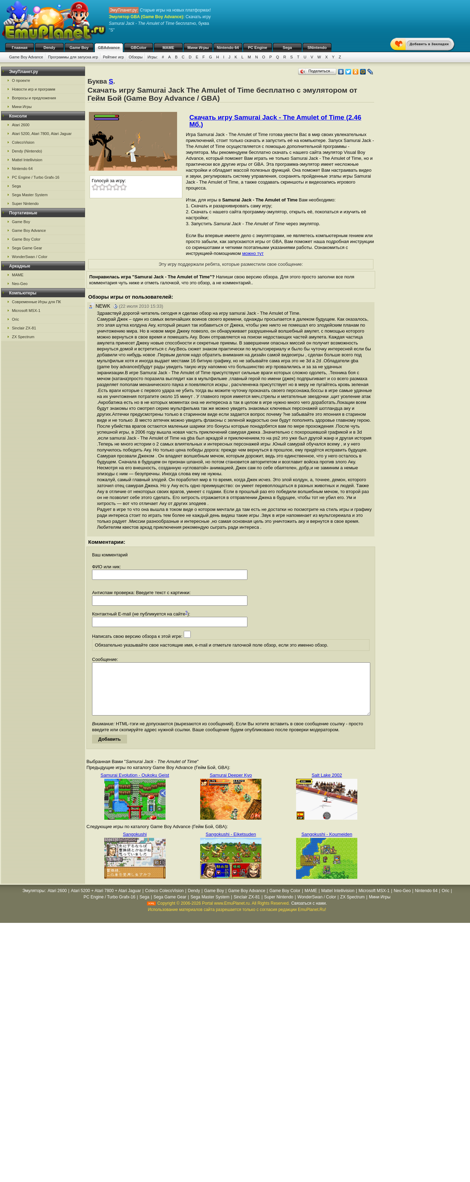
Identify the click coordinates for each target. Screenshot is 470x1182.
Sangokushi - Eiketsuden (231, 844)
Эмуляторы (33, 901)
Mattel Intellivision (27, 160)
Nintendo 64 (228, 47)
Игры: (152, 57)
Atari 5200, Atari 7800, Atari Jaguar (42, 133)
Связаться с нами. (309, 913)
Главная (20, 47)
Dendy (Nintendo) (27, 151)
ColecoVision (23, 142)
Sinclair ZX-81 (24, 328)
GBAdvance (109, 47)
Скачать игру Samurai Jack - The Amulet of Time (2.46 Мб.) (275, 121)
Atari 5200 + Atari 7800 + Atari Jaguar (106, 901)
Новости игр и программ (33, 89)
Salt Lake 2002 (326, 785)
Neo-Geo (20, 284)
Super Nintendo (25, 203)
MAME (168, 47)
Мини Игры (198, 47)
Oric (15, 319)
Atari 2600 (20, 125)
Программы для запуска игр (73, 57)
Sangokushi (135, 844)
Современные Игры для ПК (36, 302)
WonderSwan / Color (29, 257)
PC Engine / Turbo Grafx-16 (35, 177)
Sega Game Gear (27, 248)
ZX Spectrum (23, 337)
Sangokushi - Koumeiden (326, 844)
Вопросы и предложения (34, 98)
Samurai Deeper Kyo (231, 785)
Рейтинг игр (113, 57)
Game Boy (79, 47)
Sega (287, 47)
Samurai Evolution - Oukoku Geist (134, 785)
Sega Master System (30, 195)
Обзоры (136, 57)
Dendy (49, 47)
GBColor (138, 47)
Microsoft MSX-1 (26, 310)
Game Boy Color (26, 239)
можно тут (253, 253)
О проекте (21, 80)
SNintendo (317, 47)
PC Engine (257, 47)
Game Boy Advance (26, 57)
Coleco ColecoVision (164, 901)
